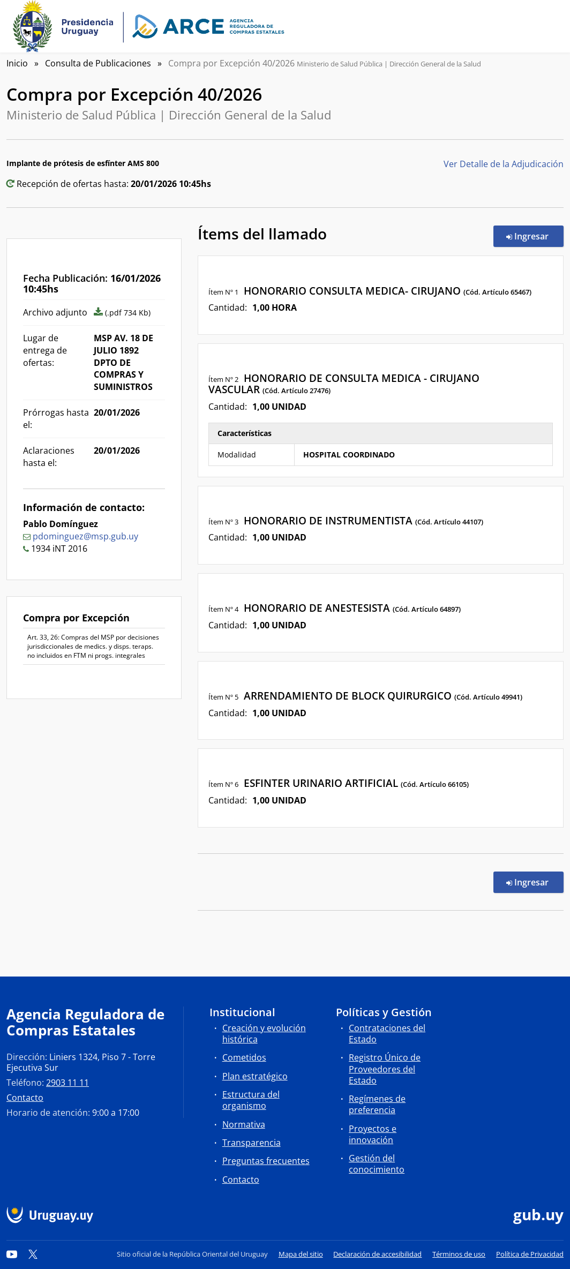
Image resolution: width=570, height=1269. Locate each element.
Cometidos (244, 1057)
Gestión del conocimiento (376, 1163)
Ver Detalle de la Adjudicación (504, 164)
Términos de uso (458, 1254)
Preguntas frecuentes (266, 1161)
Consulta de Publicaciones (98, 63)
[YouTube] (11, 1254)
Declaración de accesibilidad (377, 1254)
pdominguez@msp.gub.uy (85, 536)
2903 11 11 (67, 1082)
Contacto (24, 1097)
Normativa (243, 1124)
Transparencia (251, 1142)
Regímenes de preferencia (377, 1104)
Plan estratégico (255, 1076)
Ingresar (535, 235)
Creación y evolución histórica (264, 1033)
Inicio (17, 63)
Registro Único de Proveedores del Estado (385, 1069)
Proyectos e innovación (372, 1134)
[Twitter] (33, 1254)
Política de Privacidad (530, 1254)
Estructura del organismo (251, 1100)
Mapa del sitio (301, 1254)
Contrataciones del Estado (387, 1033)
